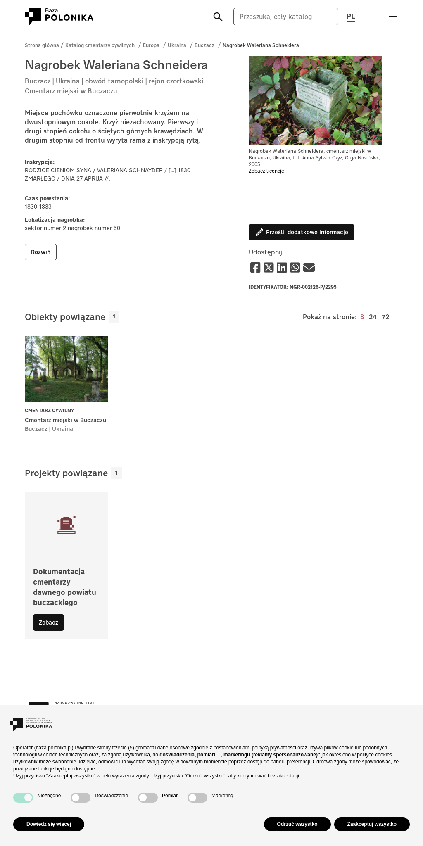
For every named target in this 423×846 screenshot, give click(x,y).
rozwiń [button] (40, 252)
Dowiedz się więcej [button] (48, 824)
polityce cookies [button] (374, 755)
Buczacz (204, 45)
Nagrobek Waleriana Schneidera (261, 45)
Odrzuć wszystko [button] (297, 824)
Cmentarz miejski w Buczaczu (71, 91)
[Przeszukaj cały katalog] (285, 16)
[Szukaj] (218, 16)
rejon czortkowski (176, 81)
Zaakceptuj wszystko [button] (372, 824)
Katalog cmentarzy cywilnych (100, 45)
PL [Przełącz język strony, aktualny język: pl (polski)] (351, 16)
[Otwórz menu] (393, 16)
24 (373, 316)
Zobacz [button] (48, 622)
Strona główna (42, 45)
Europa (151, 45)
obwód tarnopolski (114, 81)
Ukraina (177, 45)
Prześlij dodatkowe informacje (301, 232)
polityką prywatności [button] (274, 748)
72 (385, 316)
